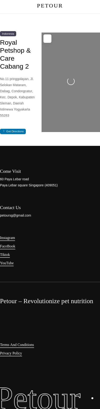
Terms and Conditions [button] (17, 345)
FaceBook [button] (7, 246)
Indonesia (8, 33)
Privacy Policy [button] (11, 353)
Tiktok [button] (5, 255)
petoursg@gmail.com (15, 215)
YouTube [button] (7, 263)
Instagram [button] (7, 238)
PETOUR (50, 5)
